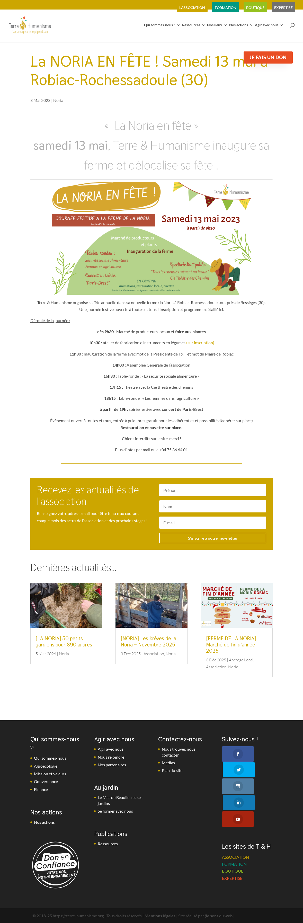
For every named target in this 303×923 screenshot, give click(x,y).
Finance (41, 789)
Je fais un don (268, 57)
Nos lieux (214, 25)
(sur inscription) (200, 342)
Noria (58, 100)
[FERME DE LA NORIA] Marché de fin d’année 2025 (231, 644)
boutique (255, 7)
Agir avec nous (266, 25)
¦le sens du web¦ (219, 915)
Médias (168, 762)
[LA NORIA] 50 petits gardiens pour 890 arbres (63, 641)
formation (225, 7)
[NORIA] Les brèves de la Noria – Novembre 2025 (148, 641)
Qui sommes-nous (50, 758)
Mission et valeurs (50, 773)
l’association (192, 7)
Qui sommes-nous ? (159, 25)
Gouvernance (46, 781)
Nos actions (238, 25)
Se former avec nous (115, 811)
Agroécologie (45, 766)
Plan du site (172, 770)
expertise (283, 7)
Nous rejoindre (111, 757)
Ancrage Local (241, 659)
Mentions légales (160, 915)
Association (154, 653)
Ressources (191, 25)
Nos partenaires (112, 764)
